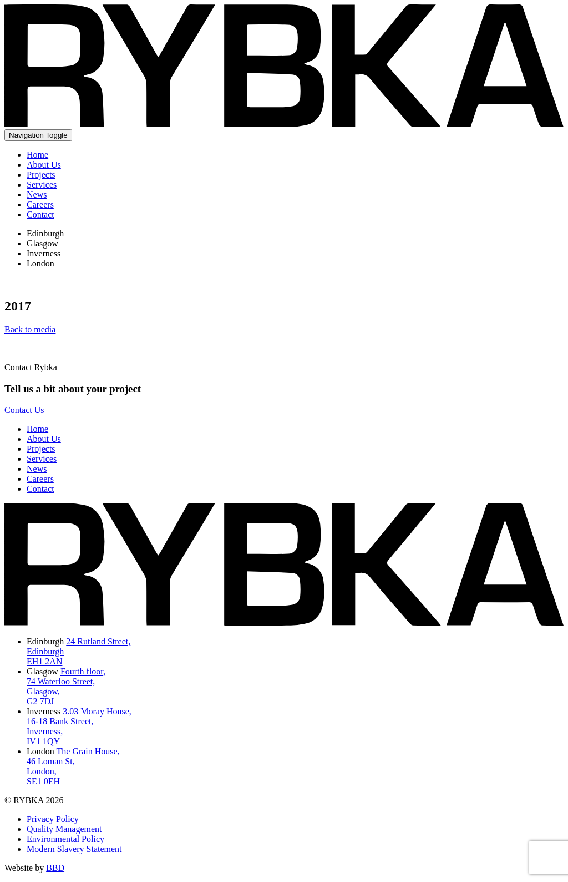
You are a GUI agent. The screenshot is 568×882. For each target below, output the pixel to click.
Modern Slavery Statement (74, 849)
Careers (40, 204)
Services (42, 184)
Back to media (29, 329)
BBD (55, 868)
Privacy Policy (53, 819)
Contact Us (24, 410)
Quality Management (64, 829)
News (37, 194)
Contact (40, 214)
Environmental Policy (65, 839)
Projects (41, 174)
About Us (44, 164)
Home (37, 154)
